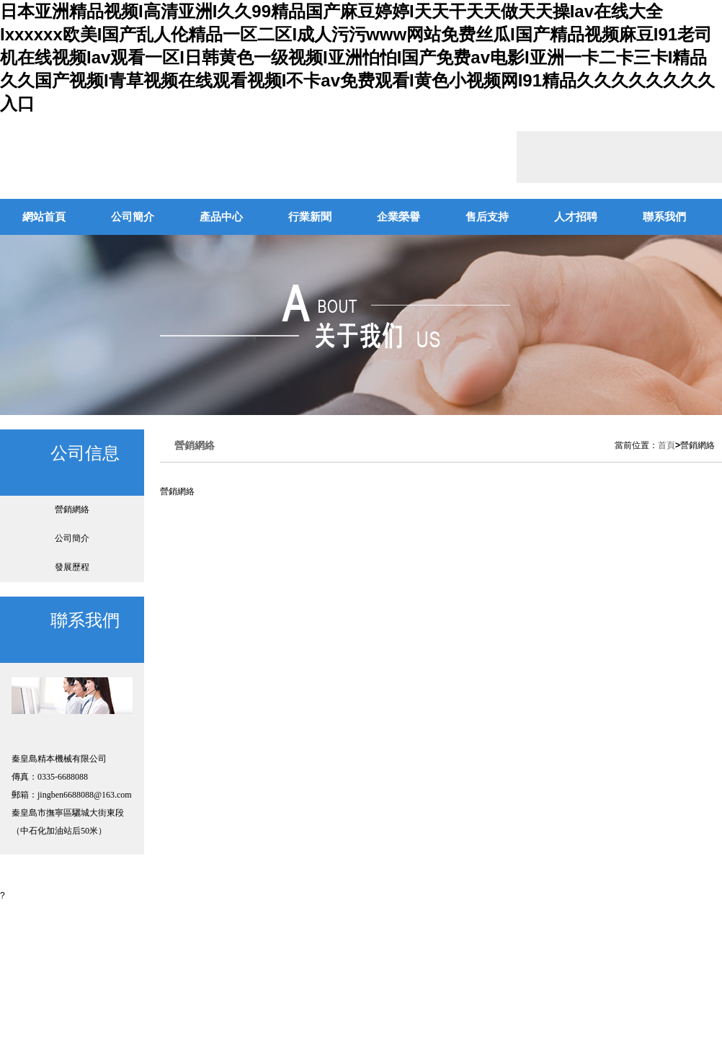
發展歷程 (72, 567)
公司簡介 (132, 216)
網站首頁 (44, 216)
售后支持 (487, 216)
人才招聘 (575, 216)
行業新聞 (309, 216)
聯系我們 (664, 216)
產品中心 (221, 216)
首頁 (666, 445)
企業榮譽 (398, 216)
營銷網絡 (72, 509)
